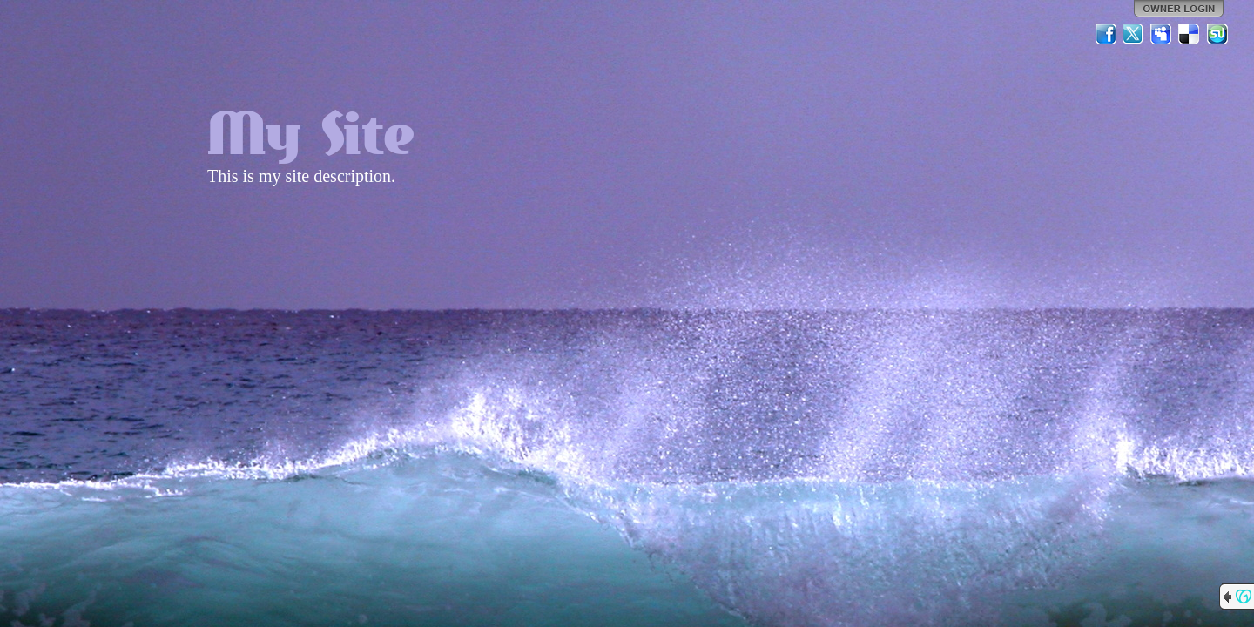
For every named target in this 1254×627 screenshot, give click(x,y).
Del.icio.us (1189, 34)
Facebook (1106, 34)
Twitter (1134, 34)
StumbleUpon (1217, 34)
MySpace (1162, 34)
